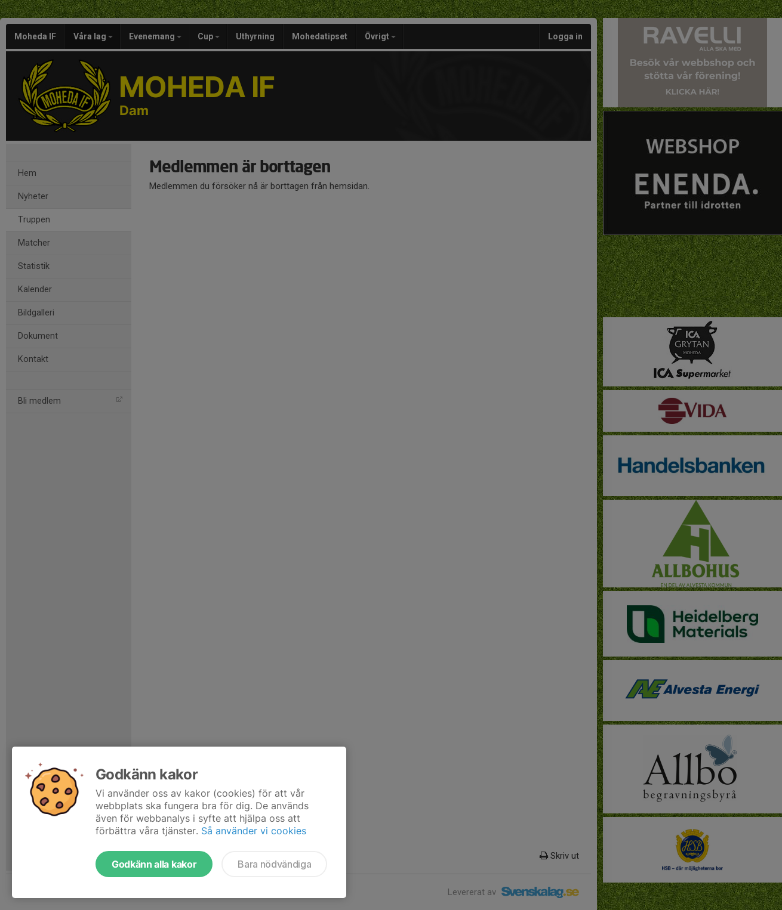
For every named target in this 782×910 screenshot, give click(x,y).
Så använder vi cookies (253, 831)
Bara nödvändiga (274, 864)
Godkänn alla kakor (154, 864)
